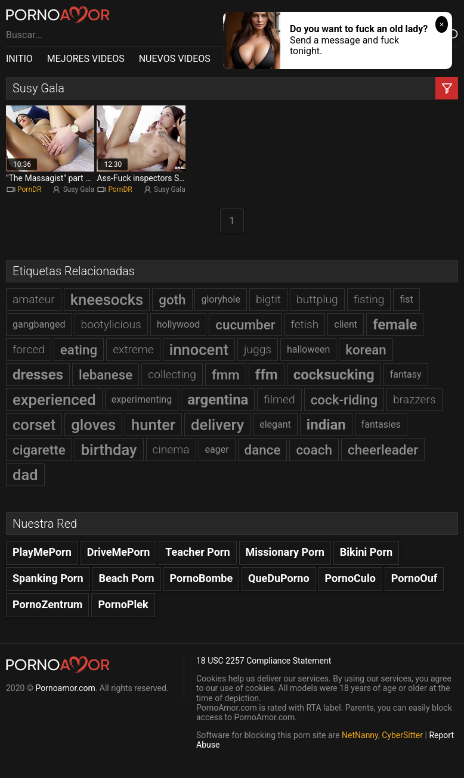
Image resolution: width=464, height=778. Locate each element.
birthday (109, 450)
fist (406, 299)
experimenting (142, 399)
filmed (279, 399)
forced (29, 349)
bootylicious (111, 324)
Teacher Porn (197, 552)
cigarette (39, 450)
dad (25, 475)
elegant (275, 424)
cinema (171, 449)
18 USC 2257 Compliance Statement (263, 660)
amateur (34, 299)
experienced (54, 400)
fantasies (381, 424)
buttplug (317, 299)
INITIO (19, 58)
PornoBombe (201, 578)
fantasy (406, 374)
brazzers (414, 399)
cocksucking (334, 374)
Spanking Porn (48, 578)
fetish (305, 324)
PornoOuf (414, 578)
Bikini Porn (366, 552)
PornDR (29, 189)
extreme (133, 349)
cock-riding (344, 399)
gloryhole (220, 299)
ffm (266, 374)
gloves (93, 425)
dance (263, 450)
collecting (172, 374)
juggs (257, 349)
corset (34, 425)
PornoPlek (123, 604)
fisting (369, 299)
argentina (217, 399)
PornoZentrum (47, 604)
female (395, 324)
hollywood (178, 324)
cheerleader (383, 450)
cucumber (245, 324)
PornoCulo (350, 578)
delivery (217, 425)
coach (314, 450)
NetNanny (360, 735)
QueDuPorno (278, 578)
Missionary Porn (285, 552)
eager (217, 449)
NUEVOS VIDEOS (175, 58)
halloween (308, 349)
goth (172, 299)
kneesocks (107, 300)
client (345, 324)
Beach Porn (126, 578)
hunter (153, 425)
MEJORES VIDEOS (86, 58)
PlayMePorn (42, 552)
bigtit (268, 299)
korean (365, 349)
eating (78, 349)
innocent (198, 350)
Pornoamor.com (65, 688)
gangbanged (39, 324)
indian (326, 424)
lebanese (105, 374)
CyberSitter (402, 735)
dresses (38, 374)
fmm (226, 374)
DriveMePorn (118, 552)
